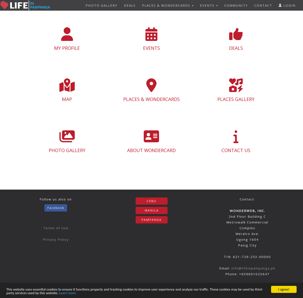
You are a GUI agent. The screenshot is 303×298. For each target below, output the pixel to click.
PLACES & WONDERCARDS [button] (168, 5)
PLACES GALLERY (236, 90)
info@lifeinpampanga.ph (253, 268)
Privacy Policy (56, 239)
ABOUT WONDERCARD (151, 141)
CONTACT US (236, 141)
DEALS (130, 5)
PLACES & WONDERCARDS (151, 90)
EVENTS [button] (209, 5)
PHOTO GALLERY (102, 5)
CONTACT (263, 5)
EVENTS (151, 39)
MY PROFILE (67, 39)
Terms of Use (56, 228)
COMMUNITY (236, 5)
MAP (67, 90)
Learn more (67, 293)
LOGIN (287, 5)
